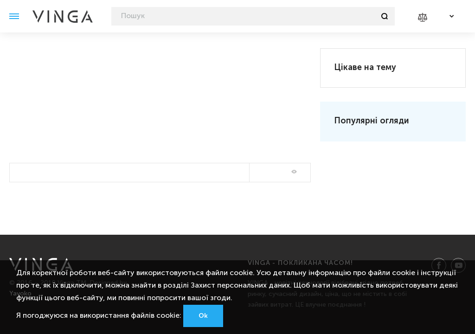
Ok (203, 316)
